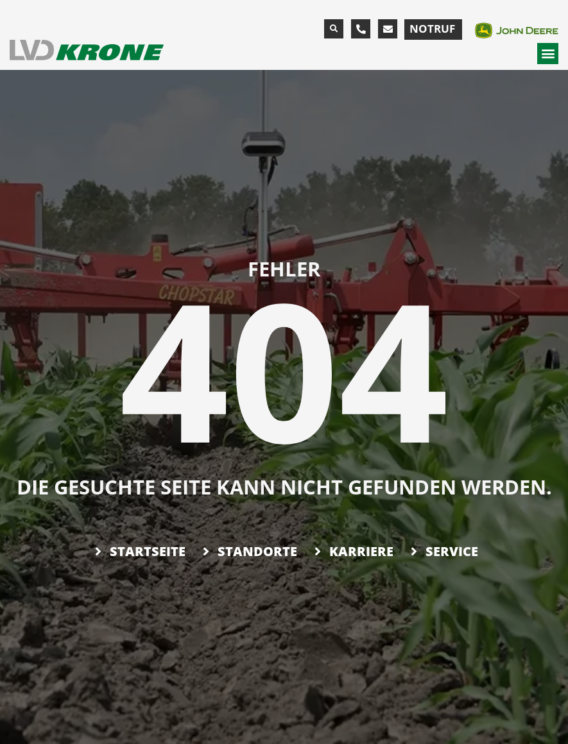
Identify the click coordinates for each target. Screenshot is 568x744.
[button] (333, 28)
